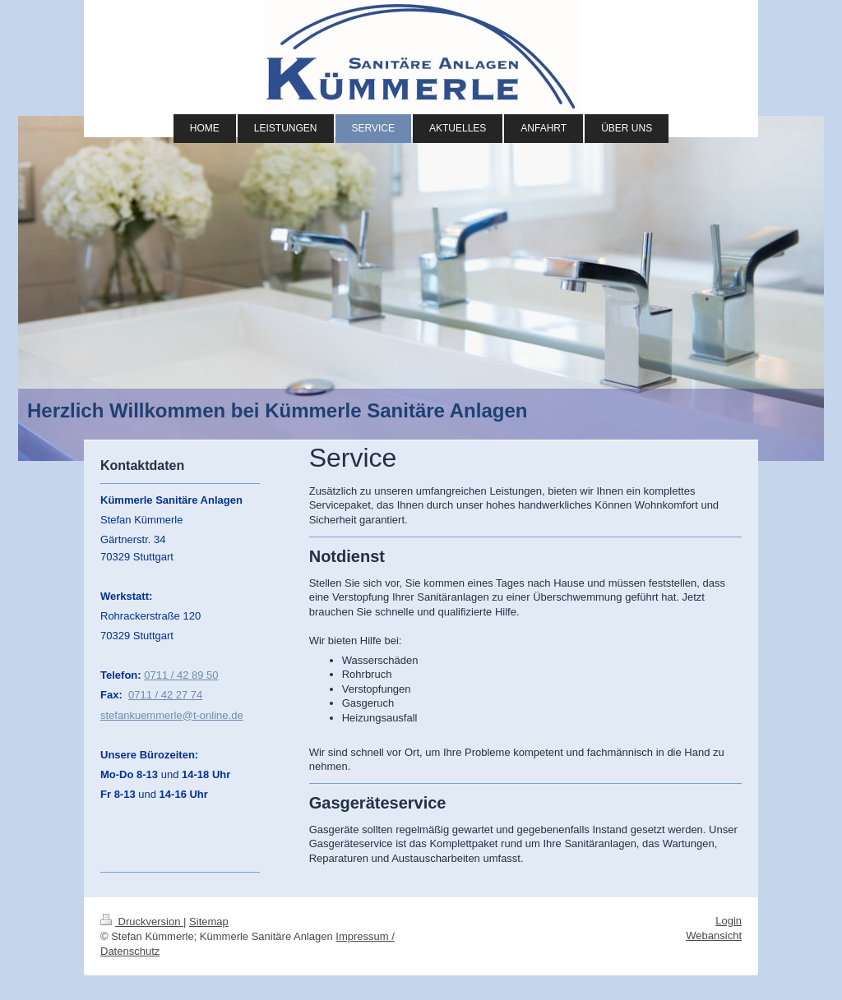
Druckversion (141, 921)
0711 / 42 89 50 (181, 675)
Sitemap (209, 921)
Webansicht (714, 935)
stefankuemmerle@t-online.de (171, 715)
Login (728, 921)
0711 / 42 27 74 (165, 695)
